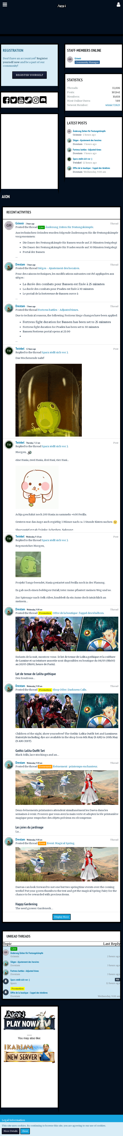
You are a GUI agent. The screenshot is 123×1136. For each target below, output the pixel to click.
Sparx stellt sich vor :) (82, 158)
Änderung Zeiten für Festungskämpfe (89, 131)
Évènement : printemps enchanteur (75, 766)
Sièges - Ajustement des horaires (87, 140)
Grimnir (78, 58)
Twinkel (77, 162)
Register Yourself (29, 75)
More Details (11, 1131)
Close (25, 1131)
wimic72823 (112, 105)
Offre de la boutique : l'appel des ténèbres (91, 168)
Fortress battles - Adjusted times (87, 149)
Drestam (77, 144)
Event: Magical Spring (60, 843)
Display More (61, 917)
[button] (5, 4)
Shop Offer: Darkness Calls (69, 689)
